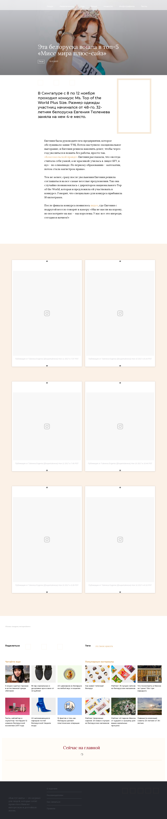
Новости (108, 6)
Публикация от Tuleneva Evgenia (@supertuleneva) (36, 359)
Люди (50, 6)
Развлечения (67, 6)
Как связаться (54, 802)
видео (94, 205)
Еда (82, 6)
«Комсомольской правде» (61, 156)
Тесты (144, 6)
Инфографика (127, 6)
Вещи (94, 6)
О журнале (53, 788)
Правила (51, 808)
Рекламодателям (56, 795)
